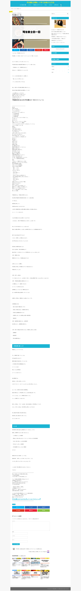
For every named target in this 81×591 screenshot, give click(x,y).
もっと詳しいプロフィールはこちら (57, 42)
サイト (13, 540)
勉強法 (53, 66)
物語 (52, 71)
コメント (13, 521)
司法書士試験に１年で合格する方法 (40, 2)
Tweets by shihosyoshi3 (60, 48)
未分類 (14, 504)
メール (13, 536)
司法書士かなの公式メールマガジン (25, 499)
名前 (13, 532)
